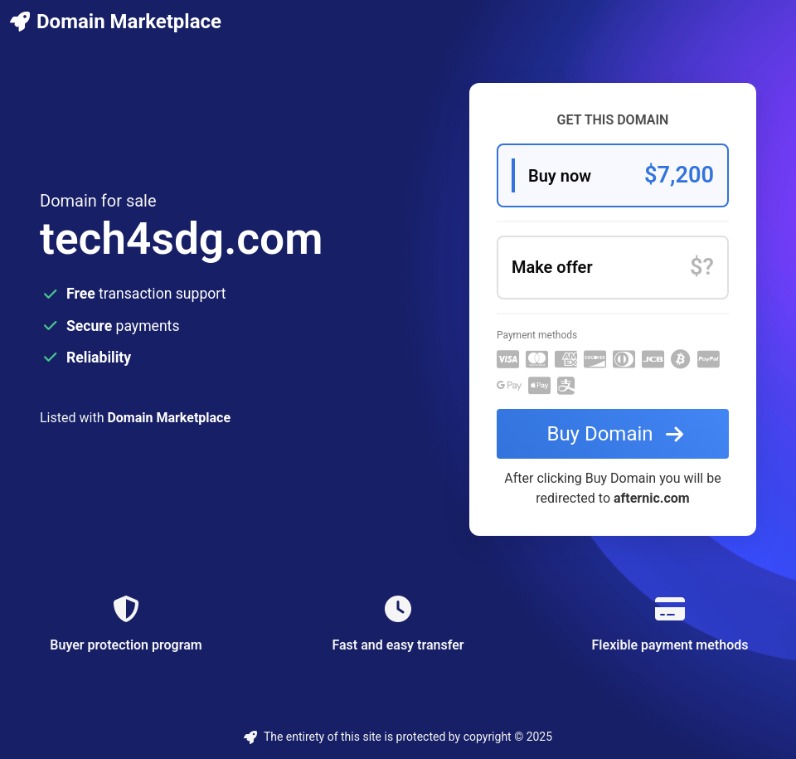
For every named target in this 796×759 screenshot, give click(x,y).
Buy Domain (617, 434)
